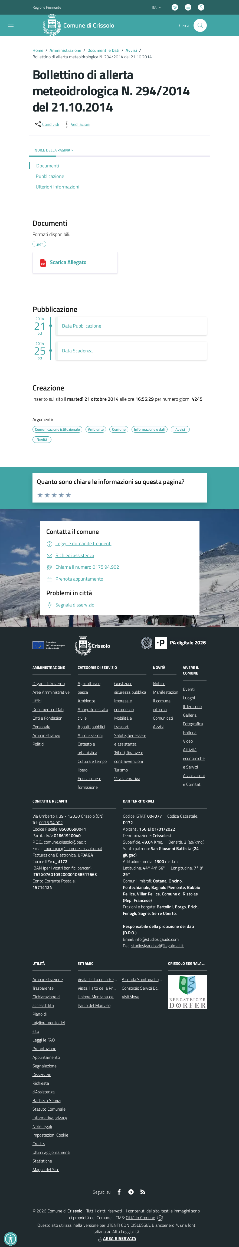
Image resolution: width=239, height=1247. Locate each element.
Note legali (42, 1126)
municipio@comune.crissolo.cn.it (73, 848)
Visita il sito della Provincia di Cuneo (110, 988)
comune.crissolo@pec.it (65, 842)
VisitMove (130, 996)
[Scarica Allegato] (43, 263)
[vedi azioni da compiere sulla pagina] (76, 124)
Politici (38, 744)
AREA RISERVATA (116, 1238)
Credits (38, 1143)
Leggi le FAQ (43, 1040)
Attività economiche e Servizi (194, 758)
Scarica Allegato (68, 262)
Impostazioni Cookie (50, 1135)
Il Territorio (192, 706)
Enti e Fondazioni (47, 718)
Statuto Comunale (49, 1109)
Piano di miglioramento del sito (48, 1022)
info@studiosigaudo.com (157, 939)
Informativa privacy (49, 1117)
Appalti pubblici (91, 726)
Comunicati (163, 718)
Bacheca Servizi (46, 1100)
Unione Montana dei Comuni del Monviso (115, 996)
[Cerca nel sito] (200, 25)
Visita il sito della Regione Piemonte (110, 979)
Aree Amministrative (51, 692)
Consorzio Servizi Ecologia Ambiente (154, 988)
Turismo (121, 770)
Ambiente (86, 700)
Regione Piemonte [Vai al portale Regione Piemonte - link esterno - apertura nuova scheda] (46, 7)
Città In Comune (140, 1217)
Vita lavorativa (127, 778)
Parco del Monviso (94, 1005)
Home (37, 50)
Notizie (159, 683)
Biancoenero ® (165, 1225)
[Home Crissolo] (81, 25)
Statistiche (42, 1161)
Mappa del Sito (45, 1169)
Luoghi (189, 698)
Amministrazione (65, 50)
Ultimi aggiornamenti (51, 1152)
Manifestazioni (166, 692)
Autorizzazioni (90, 735)
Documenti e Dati (103, 50)
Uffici (36, 700)
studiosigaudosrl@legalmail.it (157, 945)
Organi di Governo (48, 683)
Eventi (189, 689)
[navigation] (11, 25)
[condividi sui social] (46, 124)
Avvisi (131, 50)
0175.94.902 (51, 822)
